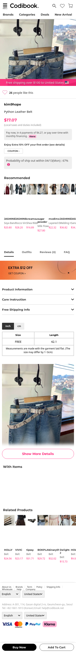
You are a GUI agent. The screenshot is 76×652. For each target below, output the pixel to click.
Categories (27, 14)
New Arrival (63, 14)
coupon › (13, 151)
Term (29, 587)
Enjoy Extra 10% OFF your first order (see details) (34, 144)
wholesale (7, 589)
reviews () (48, 252)
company (30, 589)
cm (19, 326)
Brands (8, 14)
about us (6, 587)
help (19, 589)
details (9, 252)
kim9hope (12, 104)
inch (8, 326)
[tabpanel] (7, 207)
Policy (39, 587)
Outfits (27, 252)
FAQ (67, 252)
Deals (45, 14)
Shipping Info (53, 587)
